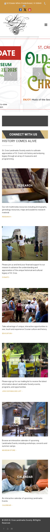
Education (7, 333)
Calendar (6, 505)
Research (6, 217)
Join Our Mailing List (11, 391)
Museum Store (8, 450)
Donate (5, 277)
